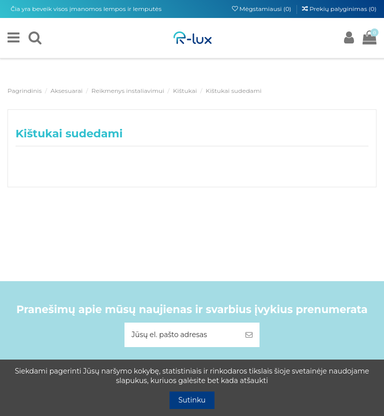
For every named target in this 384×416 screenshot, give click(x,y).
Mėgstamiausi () (262, 8)
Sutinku (192, 400)
